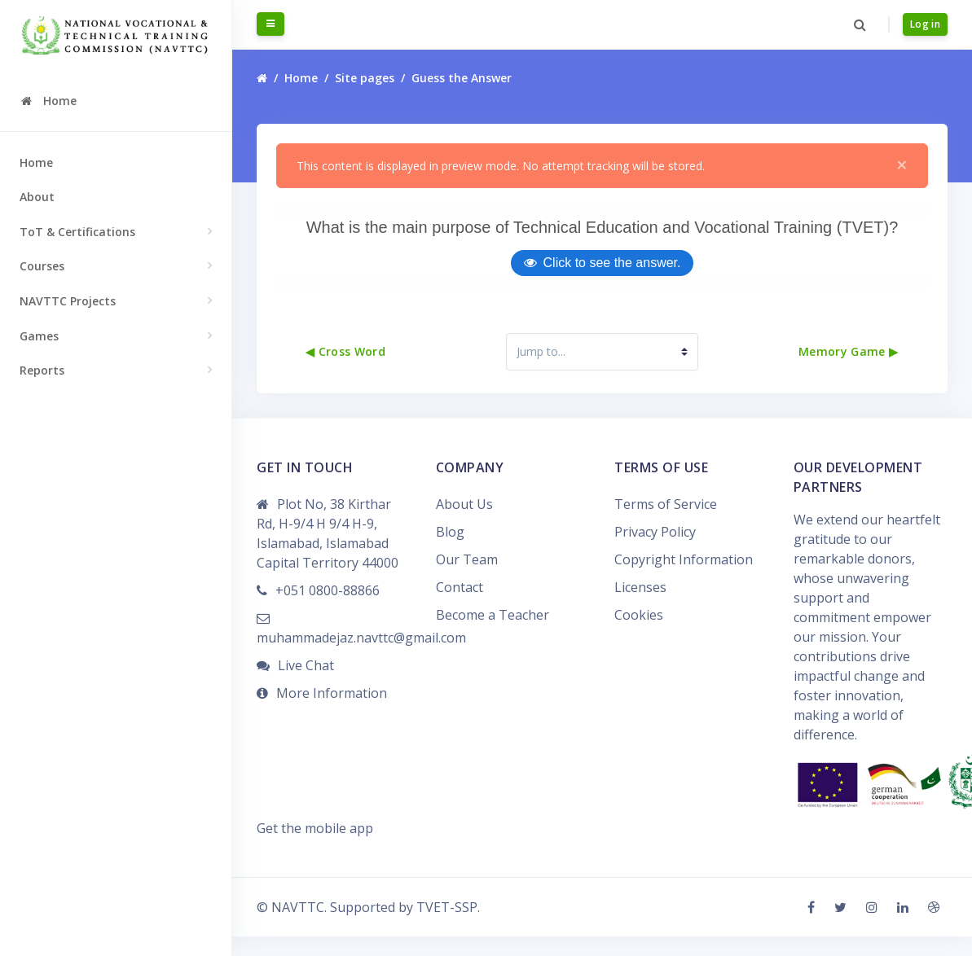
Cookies (638, 634)
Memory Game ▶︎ (848, 371)
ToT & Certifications (77, 231)
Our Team (467, 579)
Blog (450, 551)
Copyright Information (683, 579)
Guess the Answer (461, 78)
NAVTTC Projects (68, 301)
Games (39, 336)
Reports (42, 370)
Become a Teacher (492, 634)
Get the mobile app (315, 848)
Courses (42, 266)
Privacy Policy (655, 551)
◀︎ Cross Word (345, 371)
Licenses (640, 607)
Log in (925, 24)
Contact (459, 607)
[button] (860, 24)
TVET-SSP (446, 927)
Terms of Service (665, 524)
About (37, 196)
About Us (464, 524)
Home (36, 162)
